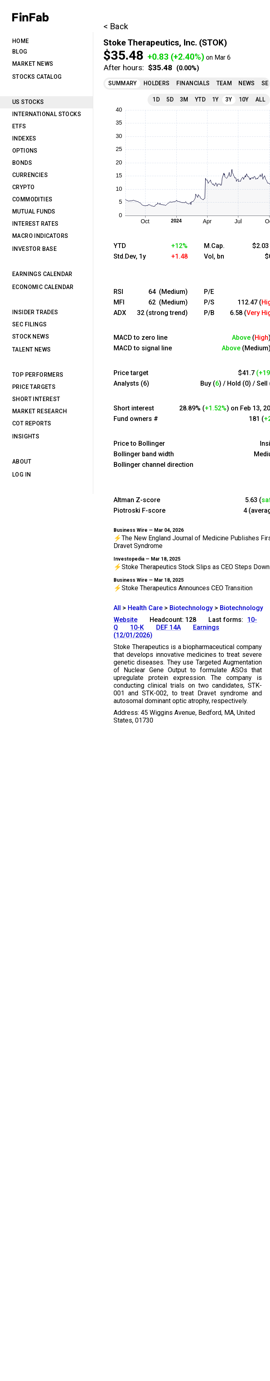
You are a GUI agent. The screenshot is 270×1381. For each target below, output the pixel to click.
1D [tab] (156, 99)
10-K (137, 627)
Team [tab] (224, 83)
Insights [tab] (25, 436)
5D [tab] (170, 99)
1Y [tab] (215, 99)
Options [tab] (25, 150)
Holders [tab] (157, 83)
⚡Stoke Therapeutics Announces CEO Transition (183, 588)
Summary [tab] (122, 83)
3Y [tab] (228, 99)
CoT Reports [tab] (31, 423)
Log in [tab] (21, 474)
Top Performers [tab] (38, 374)
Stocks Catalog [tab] (37, 76)
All (117, 608)
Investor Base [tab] (34, 249)
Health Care (145, 608)
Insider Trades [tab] (35, 312)
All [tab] (260, 99)
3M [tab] (184, 99)
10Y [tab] (244, 99)
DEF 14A (168, 627)
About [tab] (21, 461)
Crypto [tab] (23, 187)
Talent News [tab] (31, 349)
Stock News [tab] (30, 336)
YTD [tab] (200, 99)
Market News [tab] (32, 63)
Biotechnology (191, 608)
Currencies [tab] (30, 175)
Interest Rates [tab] (35, 223)
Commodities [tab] (32, 199)
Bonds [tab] (22, 163)
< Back (115, 26)
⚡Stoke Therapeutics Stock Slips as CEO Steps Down (192, 567)
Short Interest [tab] (36, 399)
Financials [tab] (193, 83)
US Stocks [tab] (28, 102)
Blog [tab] (20, 51)
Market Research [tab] (39, 411)
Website (125, 620)
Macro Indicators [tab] (40, 236)
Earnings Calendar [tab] (42, 274)
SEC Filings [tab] (29, 324)
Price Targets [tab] (34, 387)
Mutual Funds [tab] (34, 211)
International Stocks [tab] (46, 114)
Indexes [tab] (24, 138)
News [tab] (246, 83)
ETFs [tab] (19, 126)
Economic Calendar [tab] (43, 287)
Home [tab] (20, 41)
